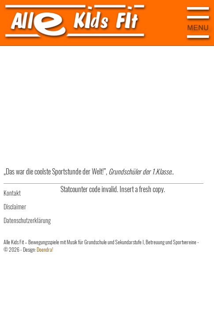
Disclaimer (15, 206)
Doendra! (45, 249)
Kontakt (12, 192)
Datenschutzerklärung (27, 220)
